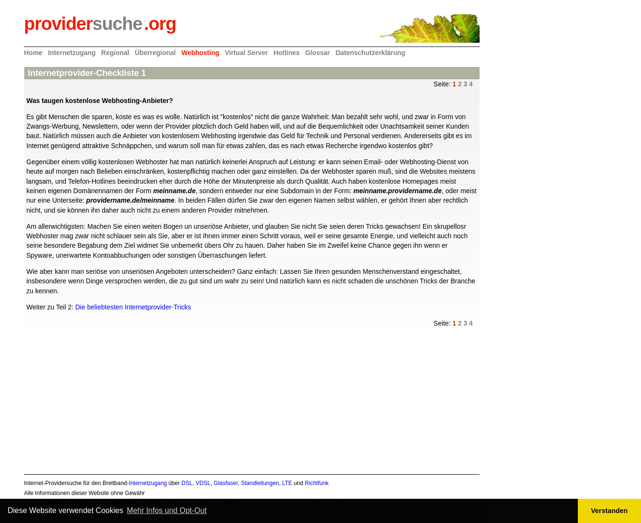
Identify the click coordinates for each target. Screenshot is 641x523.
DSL (186, 483)
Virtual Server (246, 52)
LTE (287, 483)
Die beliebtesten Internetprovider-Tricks (133, 307)
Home (33, 52)
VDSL (203, 483)
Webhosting (200, 52)
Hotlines (286, 52)
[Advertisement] (249, 394)
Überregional (155, 52)
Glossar (317, 52)
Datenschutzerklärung (370, 52)
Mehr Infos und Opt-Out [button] (167, 510)
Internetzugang (71, 52)
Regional (115, 52)
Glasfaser (226, 483)
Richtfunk (317, 483)
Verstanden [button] (609, 510)
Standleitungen (260, 483)
